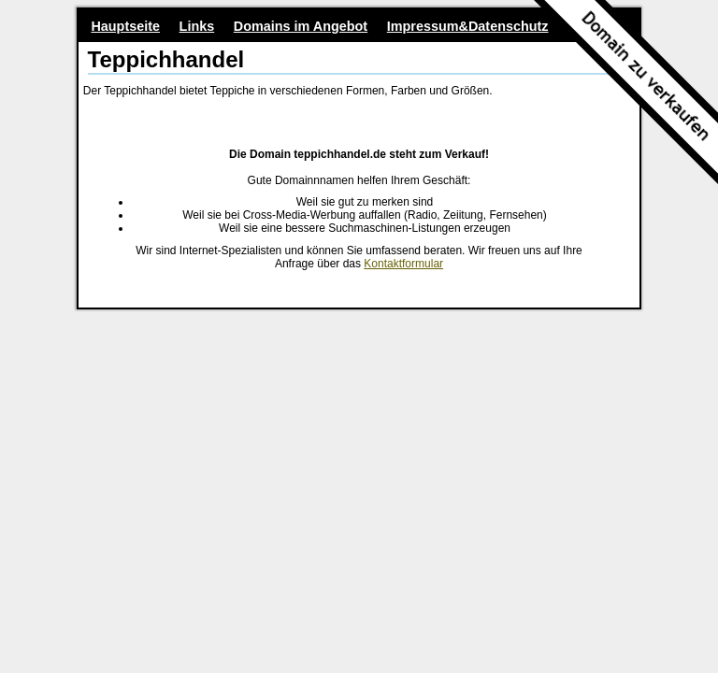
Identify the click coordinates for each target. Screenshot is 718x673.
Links (197, 26)
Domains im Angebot (300, 26)
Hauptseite (125, 26)
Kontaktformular (403, 263)
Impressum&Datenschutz (468, 26)
